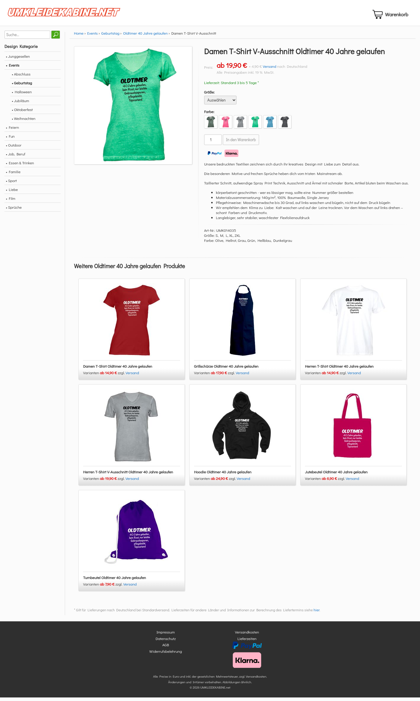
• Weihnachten (23, 121)
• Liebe (12, 192)
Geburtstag (110, 36)
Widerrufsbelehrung (165, 654)
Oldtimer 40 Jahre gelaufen (145, 36)
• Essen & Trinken (20, 166)
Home (78, 36)
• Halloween (22, 95)
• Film (10, 201)
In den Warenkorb (241, 143)
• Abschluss (21, 77)
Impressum (165, 635)
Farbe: (209, 115)
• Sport (11, 183)
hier (316, 613)
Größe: (209, 95)
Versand (269, 69)
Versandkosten (247, 635)
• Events (12, 68)
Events (92, 36)
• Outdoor (13, 148)
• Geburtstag (22, 86)
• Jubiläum (20, 104)
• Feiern (12, 130)
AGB (165, 648)
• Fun (10, 139)
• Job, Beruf (15, 157)
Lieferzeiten (247, 641)
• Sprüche (14, 210)
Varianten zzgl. (104, 376)
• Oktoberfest (22, 112)
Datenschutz (166, 641)
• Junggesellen (18, 59)
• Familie (13, 175)
